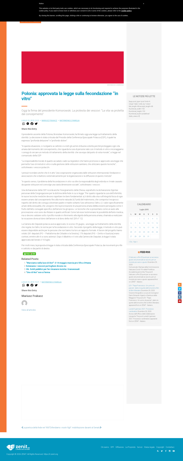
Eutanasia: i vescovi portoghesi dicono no (46, 266)
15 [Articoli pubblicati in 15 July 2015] (140, 228)
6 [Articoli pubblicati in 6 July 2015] (131, 223)
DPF (112, 447)
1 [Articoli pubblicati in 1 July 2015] (139, 219)
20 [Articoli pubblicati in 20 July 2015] (131, 232)
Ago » (135, 242)
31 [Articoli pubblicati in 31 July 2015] (148, 236)
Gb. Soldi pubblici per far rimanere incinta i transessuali (53, 269)
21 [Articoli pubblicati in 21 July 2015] (135, 232)
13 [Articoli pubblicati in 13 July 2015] (131, 228)
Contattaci (170, 447)
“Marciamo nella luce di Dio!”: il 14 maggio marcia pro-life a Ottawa (58, 263)
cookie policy (126, 11)
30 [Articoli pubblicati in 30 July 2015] (144, 236)
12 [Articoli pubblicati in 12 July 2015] (157, 223)
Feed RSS (145, 252)
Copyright (160, 447)
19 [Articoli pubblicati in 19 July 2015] (157, 228)
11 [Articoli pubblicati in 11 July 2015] (153, 223)
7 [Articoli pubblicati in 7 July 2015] (135, 223)
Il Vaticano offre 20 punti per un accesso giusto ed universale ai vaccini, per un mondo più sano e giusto (143, 259)
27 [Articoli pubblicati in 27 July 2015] (131, 236)
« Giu (130, 242)
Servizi (139, 447)
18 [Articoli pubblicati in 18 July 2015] (153, 228)
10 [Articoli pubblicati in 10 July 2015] (148, 223)
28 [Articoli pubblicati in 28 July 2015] (135, 236)
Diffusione (120, 447)
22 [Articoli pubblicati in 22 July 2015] (140, 232)
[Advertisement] (72, 404)
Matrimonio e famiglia (70, 120)
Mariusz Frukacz (49, 120)
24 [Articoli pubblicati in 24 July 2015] (148, 232)
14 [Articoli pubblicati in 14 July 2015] (135, 228)
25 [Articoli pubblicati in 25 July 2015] (153, 232)
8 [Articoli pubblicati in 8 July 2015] (139, 223)
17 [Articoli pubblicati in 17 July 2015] (148, 228)
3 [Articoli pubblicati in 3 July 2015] (148, 219)
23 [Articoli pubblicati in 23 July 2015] (144, 232)
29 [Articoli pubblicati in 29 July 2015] (140, 236)
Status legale (149, 447)
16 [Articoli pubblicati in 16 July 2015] (144, 228)
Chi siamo (105, 447)
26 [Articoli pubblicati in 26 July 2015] (157, 232)
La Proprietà (130, 447)
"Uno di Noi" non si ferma (38, 272)
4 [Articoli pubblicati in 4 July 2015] (152, 219)
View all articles (28, 310)
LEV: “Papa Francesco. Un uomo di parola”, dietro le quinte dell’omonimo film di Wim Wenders (144, 288)
